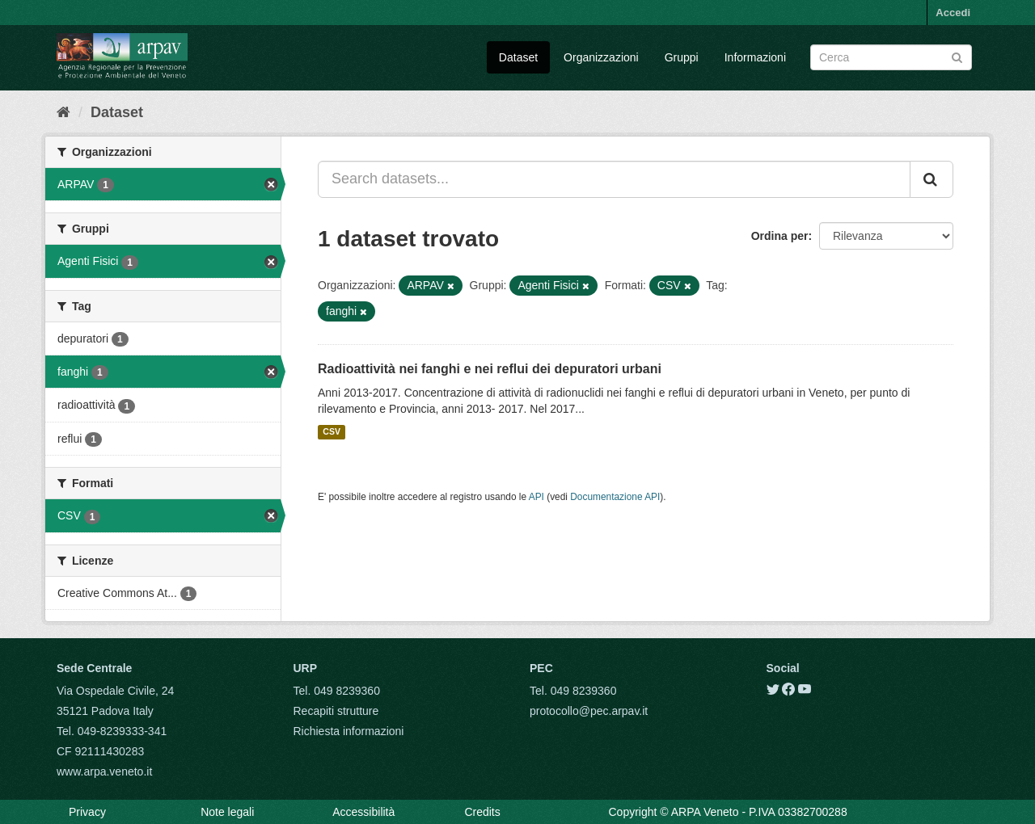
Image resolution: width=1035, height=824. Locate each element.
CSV (331, 432)
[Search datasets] (891, 57)
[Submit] (957, 56)
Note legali (227, 811)
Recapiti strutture (336, 710)
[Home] (63, 112)
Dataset (518, 57)
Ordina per (780, 235)
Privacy (87, 811)
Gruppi (682, 57)
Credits (482, 811)
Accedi (953, 12)
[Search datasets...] (614, 179)
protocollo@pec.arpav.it (589, 710)
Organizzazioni (601, 57)
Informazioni (755, 57)
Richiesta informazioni (349, 731)
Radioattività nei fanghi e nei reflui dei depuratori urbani (489, 369)
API (536, 496)
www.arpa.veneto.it (104, 771)
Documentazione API (615, 496)
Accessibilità (363, 811)
